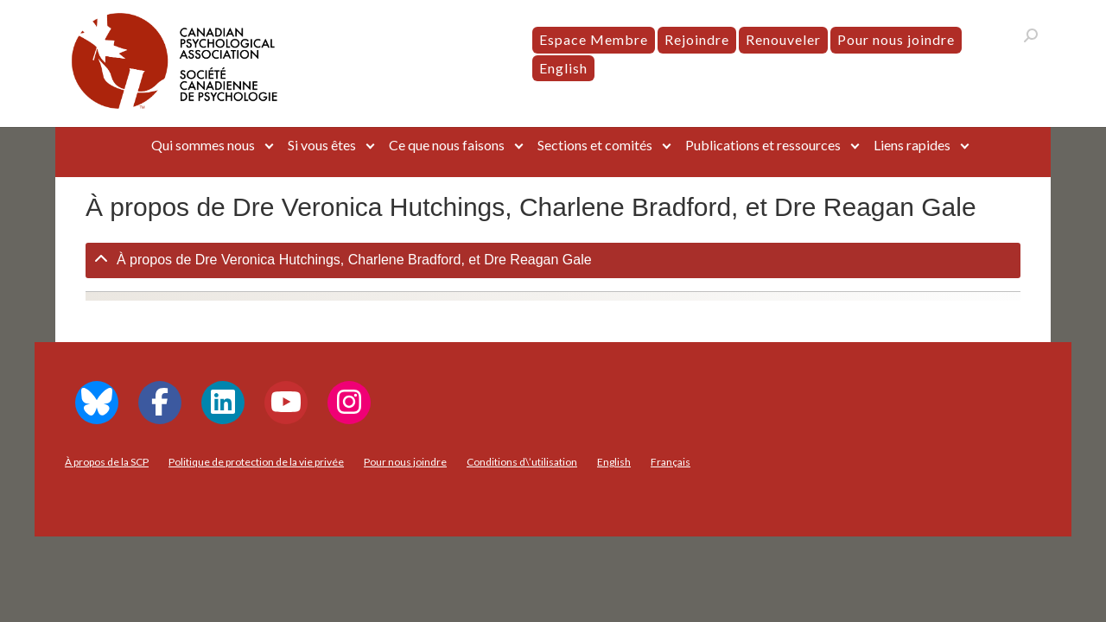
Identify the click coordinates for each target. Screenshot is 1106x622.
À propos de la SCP (107, 461)
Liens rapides (912, 144)
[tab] (553, 260)
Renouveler (783, 39)
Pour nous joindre (896, 39)
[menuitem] (563, 68)
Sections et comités (594, 144)
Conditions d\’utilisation (522, 461)
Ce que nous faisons (447, 144)
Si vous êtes (322, 144)
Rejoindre (696, 39)
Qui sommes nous (203, 144)
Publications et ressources (763, 144)
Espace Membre (593, 39)
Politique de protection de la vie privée (256, 461)
